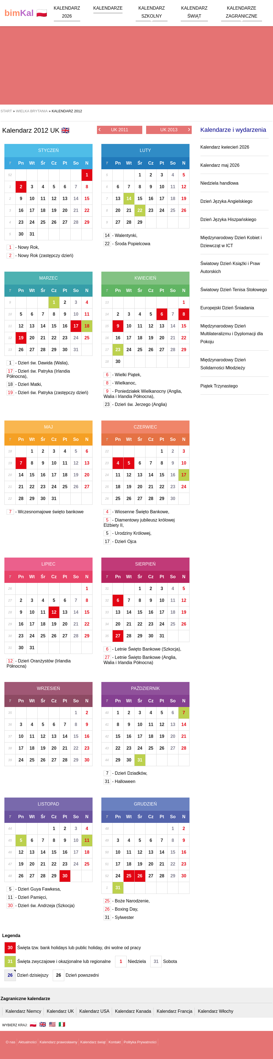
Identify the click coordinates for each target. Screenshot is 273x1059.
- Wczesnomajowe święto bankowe (45, 511)
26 (54, 222)
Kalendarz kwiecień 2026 (224, 147)
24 (32, 222)
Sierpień (145, 564)
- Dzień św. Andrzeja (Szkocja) (41, 905)
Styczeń (48, 150)
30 (21, 234)
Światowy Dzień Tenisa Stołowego (233, 289)
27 (65, 222)
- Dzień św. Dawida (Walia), (38, 363)
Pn (21, 163)
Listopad (48, 804)
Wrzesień (48, 688)
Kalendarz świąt (92, 1042)
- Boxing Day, (121, 909)
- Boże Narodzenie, (127, 901)
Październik (145, 688)
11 (43, 198)
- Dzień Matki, (24, 384)
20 (65, 210)
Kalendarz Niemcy (23, 1011)
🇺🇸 (52, 1024)
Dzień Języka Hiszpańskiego (228, 219)
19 (54, 210)
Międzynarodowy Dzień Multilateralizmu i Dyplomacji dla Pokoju (231, 334)
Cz (54, 163)
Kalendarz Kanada (133, 1011)
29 (86, 222)
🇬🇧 (42, 1024)
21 (76, 210)
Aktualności (27, 1042)
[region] (136, 61)
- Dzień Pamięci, (27, 897)
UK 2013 (175, 129)
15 (86, 198)
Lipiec (48, 564)
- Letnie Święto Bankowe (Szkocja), (142, 649)
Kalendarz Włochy (215, 1011)
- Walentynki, (120, 235)
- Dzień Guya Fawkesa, (34, 889)
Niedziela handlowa (219, 183)
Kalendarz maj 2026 (219, 165)
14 (76, 198)
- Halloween (119, 781)
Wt (32, 163)
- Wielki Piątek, (122, 374)
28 (76, 222)
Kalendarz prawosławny (58, 1042)
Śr (43, 163)
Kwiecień (145, 278)
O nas (10, 1042)
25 (43, 222)
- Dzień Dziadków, (125, 773)
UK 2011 (113, 129)
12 (54, 198)
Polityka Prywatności (140, 1042)
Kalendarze (108, 8)
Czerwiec (145, 427)
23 (21, 222)
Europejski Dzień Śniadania (227, 307)
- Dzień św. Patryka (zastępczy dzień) (47, 392)
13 (65, 198)
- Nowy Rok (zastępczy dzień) (40, 255)
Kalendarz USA (94, 1011)
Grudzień (145, 804)
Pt (65, 163)
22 (86, 210)
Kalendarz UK (60, 1011)
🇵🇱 (25, 13)
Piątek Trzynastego (219, 386)
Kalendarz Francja (175, 1011)
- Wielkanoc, (120, 383)
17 (32, 210)
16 (21, 210)
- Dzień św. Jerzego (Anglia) (135, 404)
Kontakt (114, 1042)
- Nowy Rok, (23, 247)
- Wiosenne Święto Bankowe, (136, 511)
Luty (145, 150)
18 (43, 210)
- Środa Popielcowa (127, 243)
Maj (48, 427)
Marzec (48, 278)
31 (32, 234)
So (76, 163)
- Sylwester (119, 917)
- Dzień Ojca (120, 541)
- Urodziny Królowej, (128, 533)
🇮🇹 (62, 1024)
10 (32, 198)
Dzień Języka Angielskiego (226, 201)
